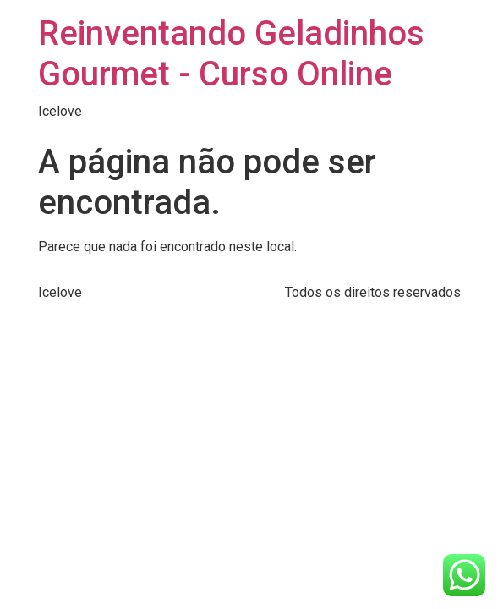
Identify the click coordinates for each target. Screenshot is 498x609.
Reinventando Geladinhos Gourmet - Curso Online (231, 54)
